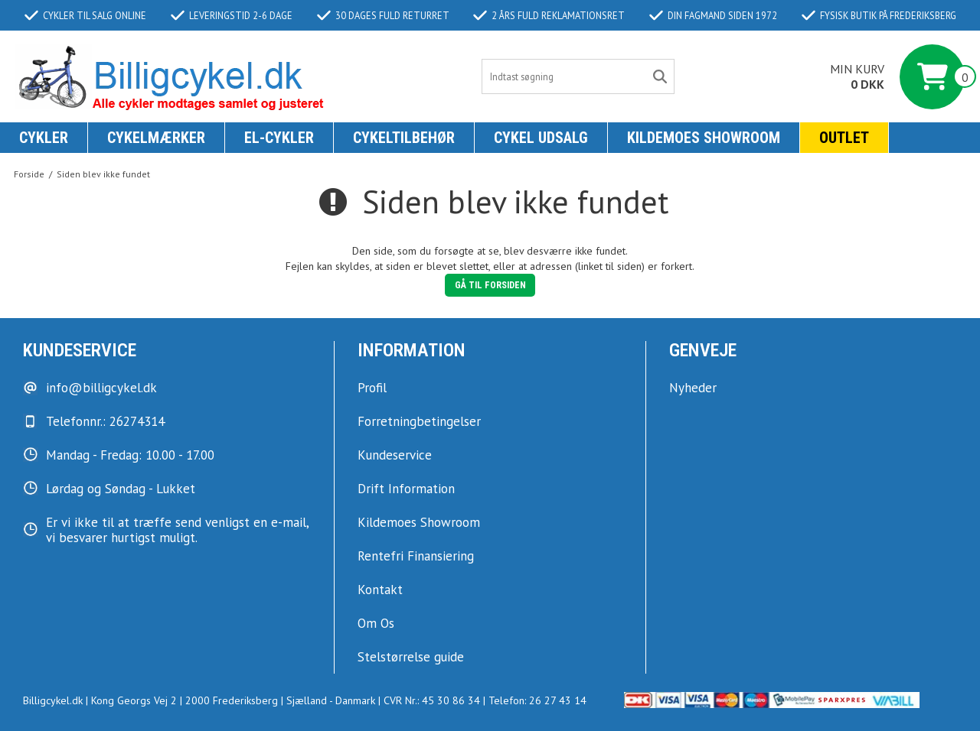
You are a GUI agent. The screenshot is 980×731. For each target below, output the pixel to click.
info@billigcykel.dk (101, 387)
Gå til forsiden (490, 285)
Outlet (844, 137)
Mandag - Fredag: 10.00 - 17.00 (130, 455)
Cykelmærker (156, 137)
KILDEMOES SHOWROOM (703, 137)
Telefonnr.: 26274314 (105, 421)
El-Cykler (279, 137)
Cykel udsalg (541, 137)
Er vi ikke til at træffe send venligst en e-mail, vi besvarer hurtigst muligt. (177, 530)
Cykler (43, 137)
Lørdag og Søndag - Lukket (120, 488)
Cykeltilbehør (404, 137)
